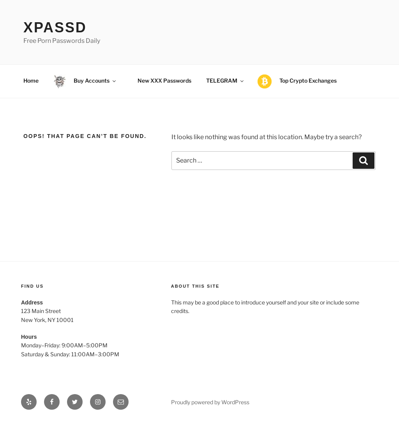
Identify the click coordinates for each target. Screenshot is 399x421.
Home (31, 80)
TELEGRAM (225, 80)
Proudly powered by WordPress (210, 402)
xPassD (55, 27)
